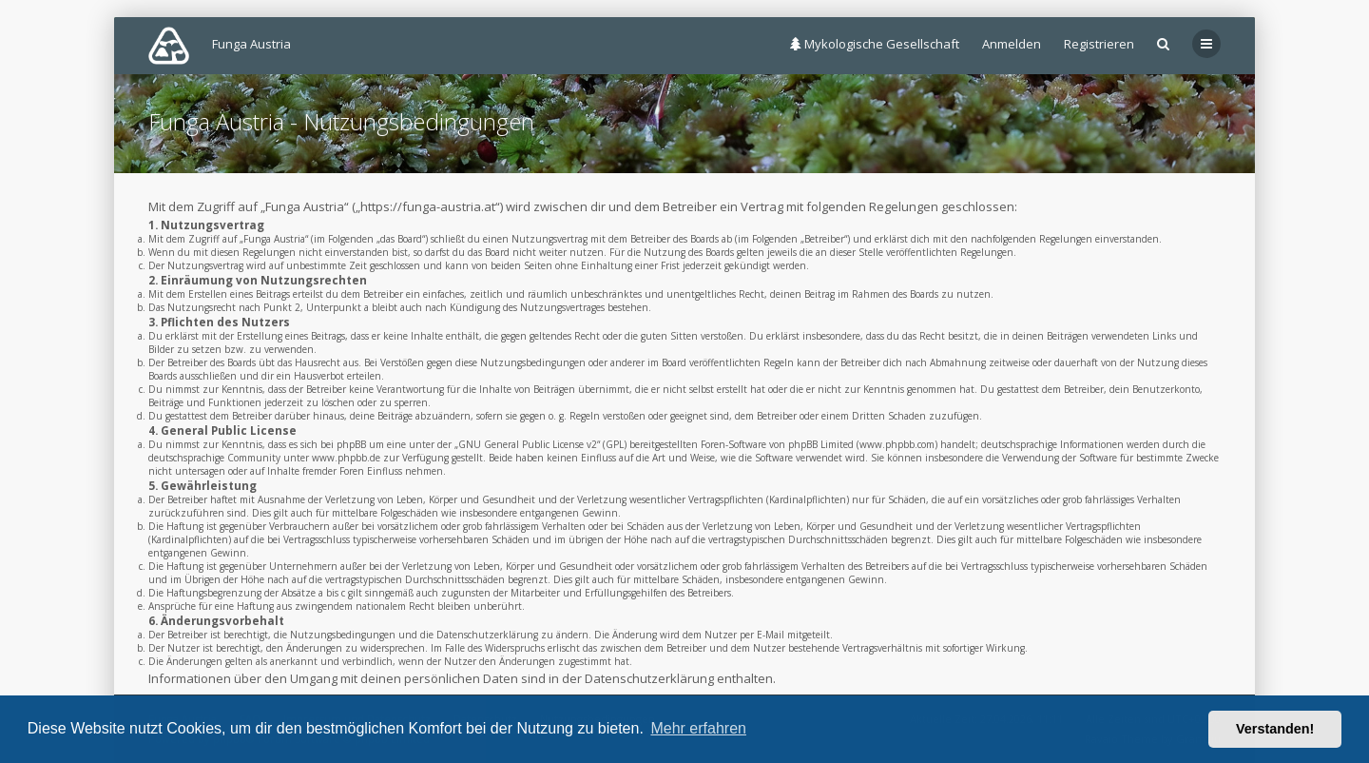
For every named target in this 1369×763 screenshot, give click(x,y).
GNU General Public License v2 (527, 444)
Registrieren (1099, 43)
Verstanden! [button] (1275, 728)
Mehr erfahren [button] (698, 728)
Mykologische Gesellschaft (874, 43)
